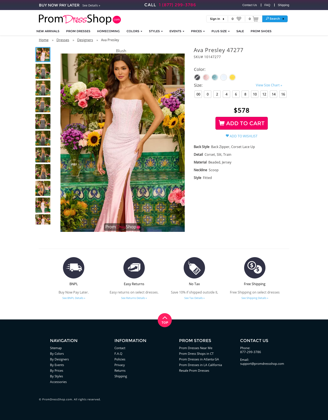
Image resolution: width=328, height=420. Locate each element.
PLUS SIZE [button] (220, 31)
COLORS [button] (134, 31)
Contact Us (249, 5)
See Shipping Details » (254, 298)
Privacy (119, 365)
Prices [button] (198, 31)
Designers (85, 40)
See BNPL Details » (73, 298)
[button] (275, 18)
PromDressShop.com (57, 399)
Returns (120, 370)
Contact (119, 348)
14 (273, 94)
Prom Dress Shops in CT (196, 353)
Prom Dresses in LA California (200, 365)
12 (264, 94)
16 (283, 94)
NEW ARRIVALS (47, 31)
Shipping (283, 5)
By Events (57, 365)
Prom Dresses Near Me (195, 348)
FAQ (267, 5)
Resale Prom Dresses (194, 370)
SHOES (261, 31)
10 (255, 94)
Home (44, 40)
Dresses (62, 40)
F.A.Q (118, 353)
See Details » (91, 5)
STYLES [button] (156, 31)
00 (198, 94)
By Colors (57, 353)
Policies (119, 359)
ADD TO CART (242, 123)
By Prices (56, 370)
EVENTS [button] (176, 31)
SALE (240, 31)
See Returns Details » (134, 298)
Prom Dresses (78, 31)
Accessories (58, 382)
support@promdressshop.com (262, 363)
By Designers (59, 359)
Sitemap (56, 348)
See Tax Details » (194, 298)
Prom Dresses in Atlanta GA (199, 359)
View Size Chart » (269, 85)
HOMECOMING (108, 31)
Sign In (215, 19)
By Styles (56, 376)
